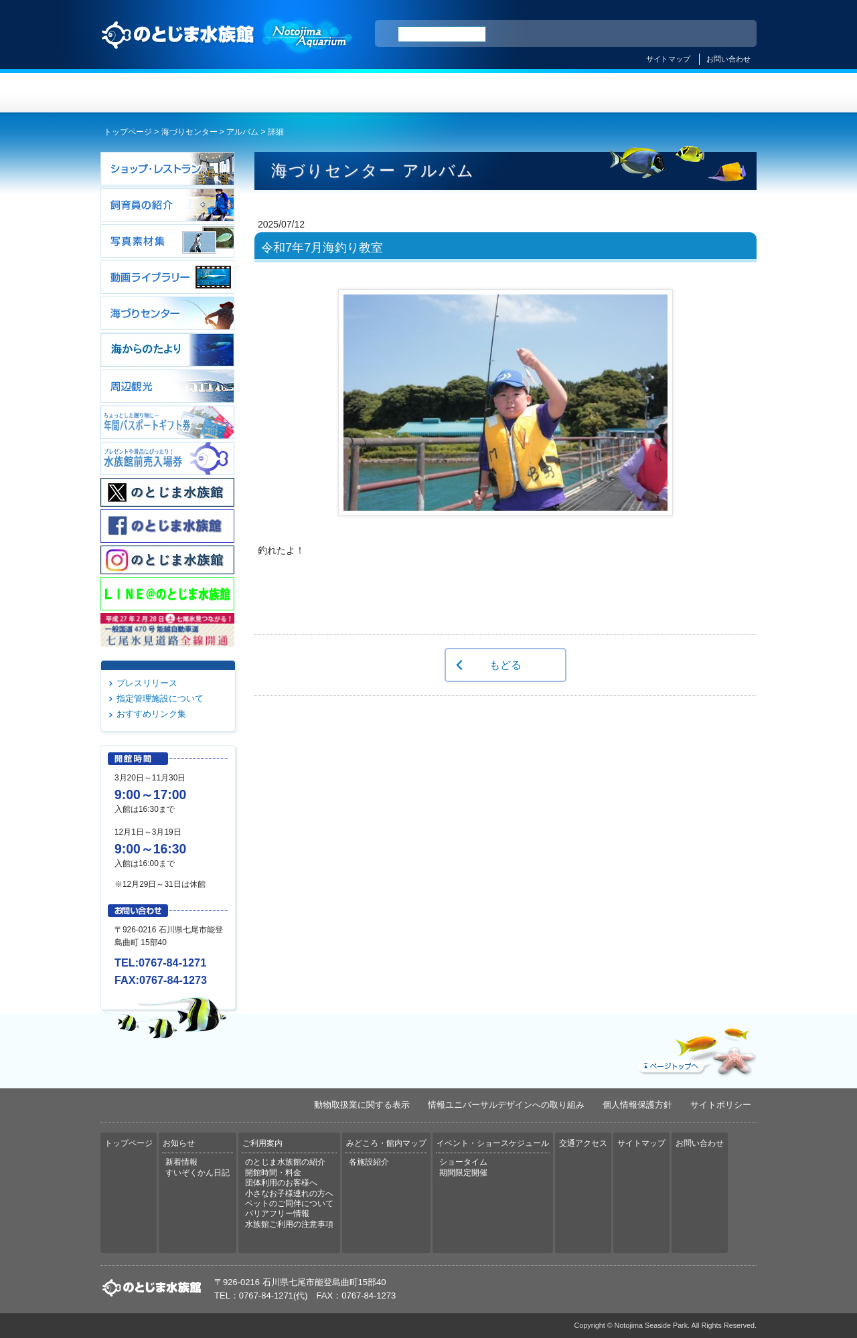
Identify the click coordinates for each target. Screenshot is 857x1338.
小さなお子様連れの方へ (289, 1193)
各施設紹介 (369, 1162)
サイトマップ (668, 59)
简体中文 (665, 34)
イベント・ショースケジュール (592, 92)
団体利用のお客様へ (281, 1182)
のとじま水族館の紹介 (285, 1162)
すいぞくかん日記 (197, 1172)
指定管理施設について (160, 698)
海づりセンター (189, 132)
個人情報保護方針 (637, 1105)
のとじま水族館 (227, 47)
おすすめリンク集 (151, 714)
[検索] (442, 34)
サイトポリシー (720, 1105)
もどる (505, 665)
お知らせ (264, 92)
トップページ (155, 92)
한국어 (731, 34)
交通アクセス (702, 92)
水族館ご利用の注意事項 (289, 1224)
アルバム (242, 132)
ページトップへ (696, 1049)
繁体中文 (700, 34)
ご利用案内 (373, 92)
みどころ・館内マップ (483, 92)
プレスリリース (146, 683)
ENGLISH (629, 34)
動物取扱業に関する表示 (362, 1105)
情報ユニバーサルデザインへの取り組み (506, 1105)
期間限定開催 (463, 1172)
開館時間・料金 (273, 1172)
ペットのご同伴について (289, 1203)
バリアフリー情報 (277, 1213)
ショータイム (463, 1162)
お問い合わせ (728, 59)
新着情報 (181, 1162)
